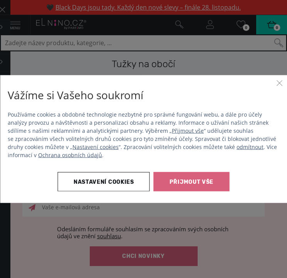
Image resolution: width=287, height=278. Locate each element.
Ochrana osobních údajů (70, 154)
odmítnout (250, 146)
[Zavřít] (279, 83)
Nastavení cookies (95, 146)
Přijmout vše (188, 130)
